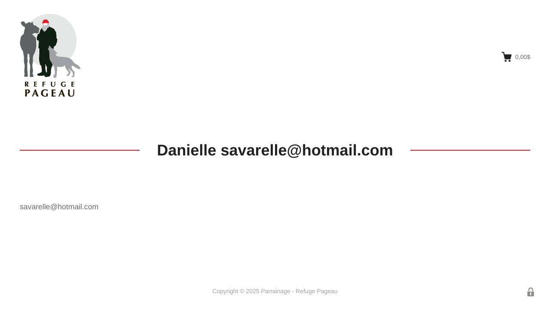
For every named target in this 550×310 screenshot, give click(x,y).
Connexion (530, 291)
